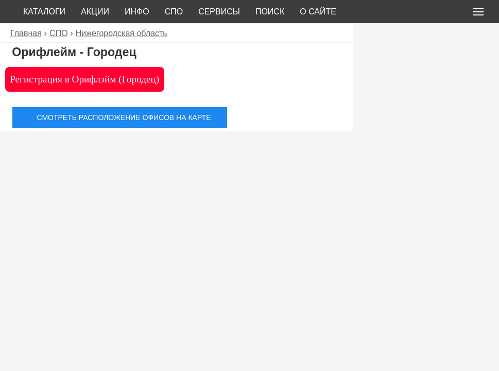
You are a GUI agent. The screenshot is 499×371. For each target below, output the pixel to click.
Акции (95, 11)
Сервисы (219, 11)
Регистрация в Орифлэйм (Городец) (84, 79)
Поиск (269, 11)
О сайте (318, 11)
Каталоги (44, 11)
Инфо (137, 11)
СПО (174, 11)
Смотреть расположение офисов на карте (124, 117)
